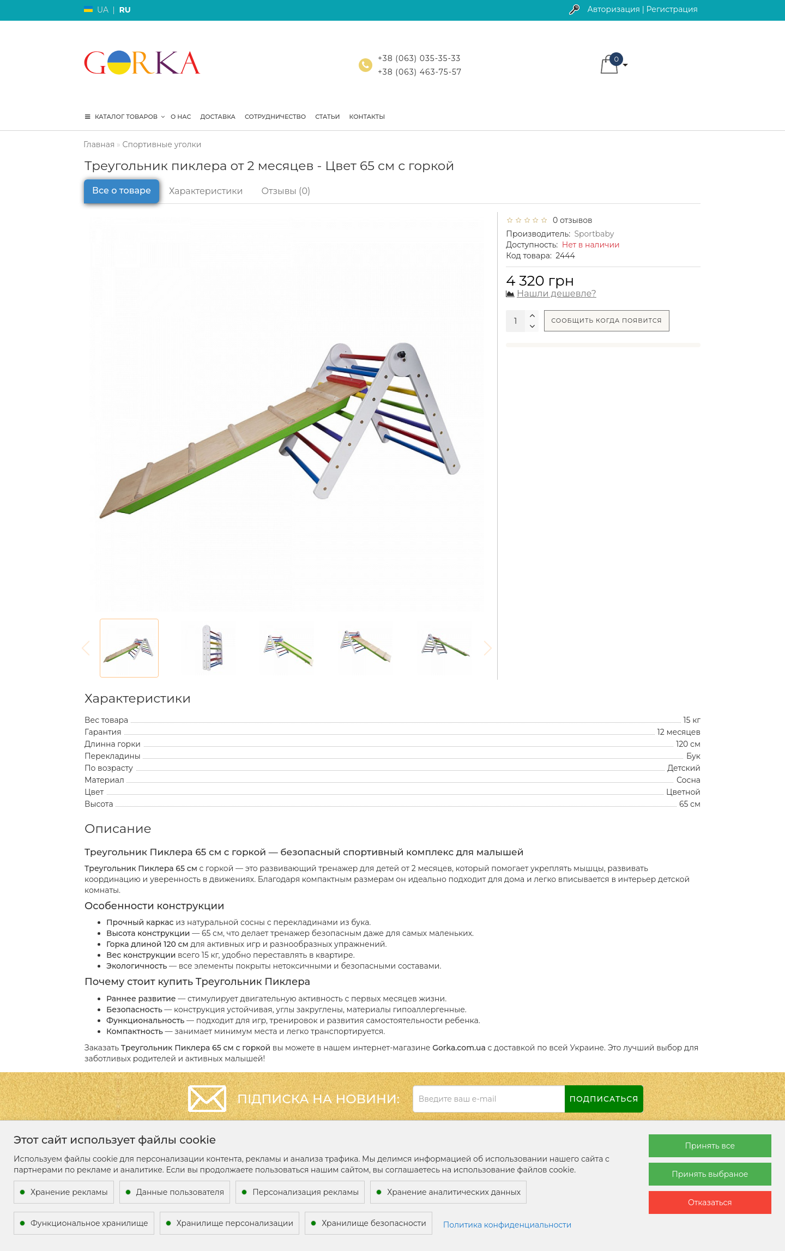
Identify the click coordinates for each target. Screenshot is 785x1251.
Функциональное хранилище (89, 1223)
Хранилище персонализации (235, 1223)
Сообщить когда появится (606, 320)
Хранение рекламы (69, 1192)
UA (102, 10)
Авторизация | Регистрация (642, 9)
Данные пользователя (180, 1192)
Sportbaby (594, 234)
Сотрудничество (275, 116)
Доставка (217, 116)
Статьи (327, 116)
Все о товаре (121, 190)
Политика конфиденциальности (507, 1225)
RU (124, 10)
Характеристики (206, 191)
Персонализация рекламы (305, 1192)
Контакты (367, 116)
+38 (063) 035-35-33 (419, 58)
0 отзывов (571, 220)
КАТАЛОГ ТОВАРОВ (125, 116)
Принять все (710, 1146)
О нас (181, 116)
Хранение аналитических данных (454, 1192)
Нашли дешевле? (556, 293)
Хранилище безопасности (374, 1223)
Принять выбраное (710, 1174)
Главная (98, 144)
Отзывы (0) (286, 191)
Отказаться (710, 1202)
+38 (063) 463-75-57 (420, 72)
